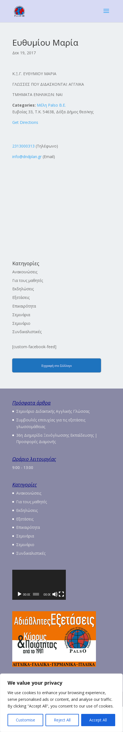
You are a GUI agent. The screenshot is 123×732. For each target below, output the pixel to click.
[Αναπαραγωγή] (19, 619)
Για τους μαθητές (27, 280)
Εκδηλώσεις (23, 288)
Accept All (98, 720)
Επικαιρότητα (24, 306)
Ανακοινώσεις (24, 271)
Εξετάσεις (21, 297)
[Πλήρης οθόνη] (103, 619)
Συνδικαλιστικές (27, 331)
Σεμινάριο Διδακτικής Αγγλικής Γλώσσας (53, 411)
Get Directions (25, 122)
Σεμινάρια (21, 314)
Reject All (62, 720)
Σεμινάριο (21, 323)
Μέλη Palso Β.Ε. (51, 105)
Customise (25, 720)
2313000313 (23, 146)
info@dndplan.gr (27, 156)
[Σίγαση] (94, 619)
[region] (61, 703)
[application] (61, 597)
